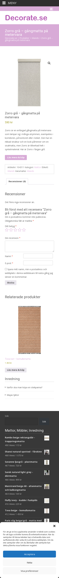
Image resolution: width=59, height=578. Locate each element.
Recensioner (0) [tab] (17, 181)
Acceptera (29, 554)
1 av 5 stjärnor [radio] (7, 230)
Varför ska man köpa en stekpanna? (24, 387)
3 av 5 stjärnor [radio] (15, 230)
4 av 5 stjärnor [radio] (19, 230)
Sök (7, 415)
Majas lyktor (13, 395)
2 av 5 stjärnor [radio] (11, 230)
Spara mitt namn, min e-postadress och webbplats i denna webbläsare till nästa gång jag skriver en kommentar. (29, 273)
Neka (29, 562)
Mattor (37, 167)
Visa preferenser (29, 570)
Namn (9, 256)
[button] (54, 525)
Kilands (11, 171)
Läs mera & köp (16, 157)
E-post (9, 263)
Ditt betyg (11, 226)
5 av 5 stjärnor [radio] (24, 230)
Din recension (12, 238)
